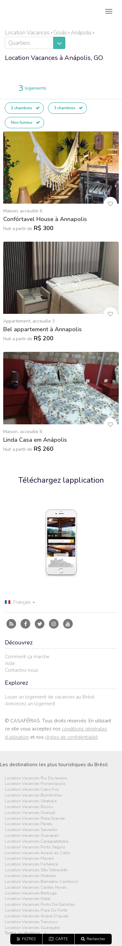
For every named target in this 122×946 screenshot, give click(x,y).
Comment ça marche (27, 656)
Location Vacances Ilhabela (30, 876)
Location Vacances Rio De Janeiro (36, 778)
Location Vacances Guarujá (30, 813)
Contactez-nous (21, 670)
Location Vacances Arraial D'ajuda (36, 916)
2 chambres (25, 108)
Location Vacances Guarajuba (32, 928)
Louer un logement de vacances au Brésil (50, 697)
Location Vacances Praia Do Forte (36, 910)
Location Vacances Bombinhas (33, 795)
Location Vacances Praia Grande (35, 818)
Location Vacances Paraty (28, 824)
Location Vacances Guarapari (32, 835)
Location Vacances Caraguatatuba (36, 841)
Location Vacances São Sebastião (36, 870)
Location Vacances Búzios (29, 807)
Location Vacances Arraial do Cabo (37, 853)
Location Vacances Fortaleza (31, 864)
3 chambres (68, 108)
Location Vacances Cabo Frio (32, 789)
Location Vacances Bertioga (31, 893)
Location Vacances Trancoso (31, 922)
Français (20, 602)
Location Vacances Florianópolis (35, 784)
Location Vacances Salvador (31, 830)
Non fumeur (25, 122)
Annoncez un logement (30, 703)
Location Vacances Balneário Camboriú (41, 881)
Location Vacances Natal (28, 899)
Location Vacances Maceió (29, 858)
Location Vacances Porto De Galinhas (40, 904)
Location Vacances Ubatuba (31, 801)
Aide (10, 663)
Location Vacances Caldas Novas (36, 887)
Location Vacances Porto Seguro (35, 847)
